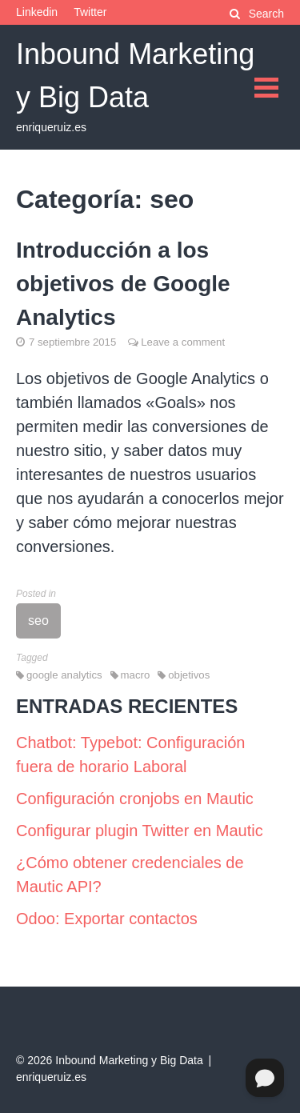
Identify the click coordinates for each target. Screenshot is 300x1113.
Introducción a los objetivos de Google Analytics (123, 284)
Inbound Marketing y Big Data (128, 1060)
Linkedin (37, 12)
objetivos (189, 675)
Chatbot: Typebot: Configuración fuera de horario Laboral (130, 754)
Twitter (90, 12)
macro (135, 675)
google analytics (64, 675)
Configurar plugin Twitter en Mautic (139, 830)
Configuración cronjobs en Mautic (135, 798)
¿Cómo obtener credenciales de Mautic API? (130, 874)
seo (38, 620)
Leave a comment (183, 342)
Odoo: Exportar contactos (107, 918)
